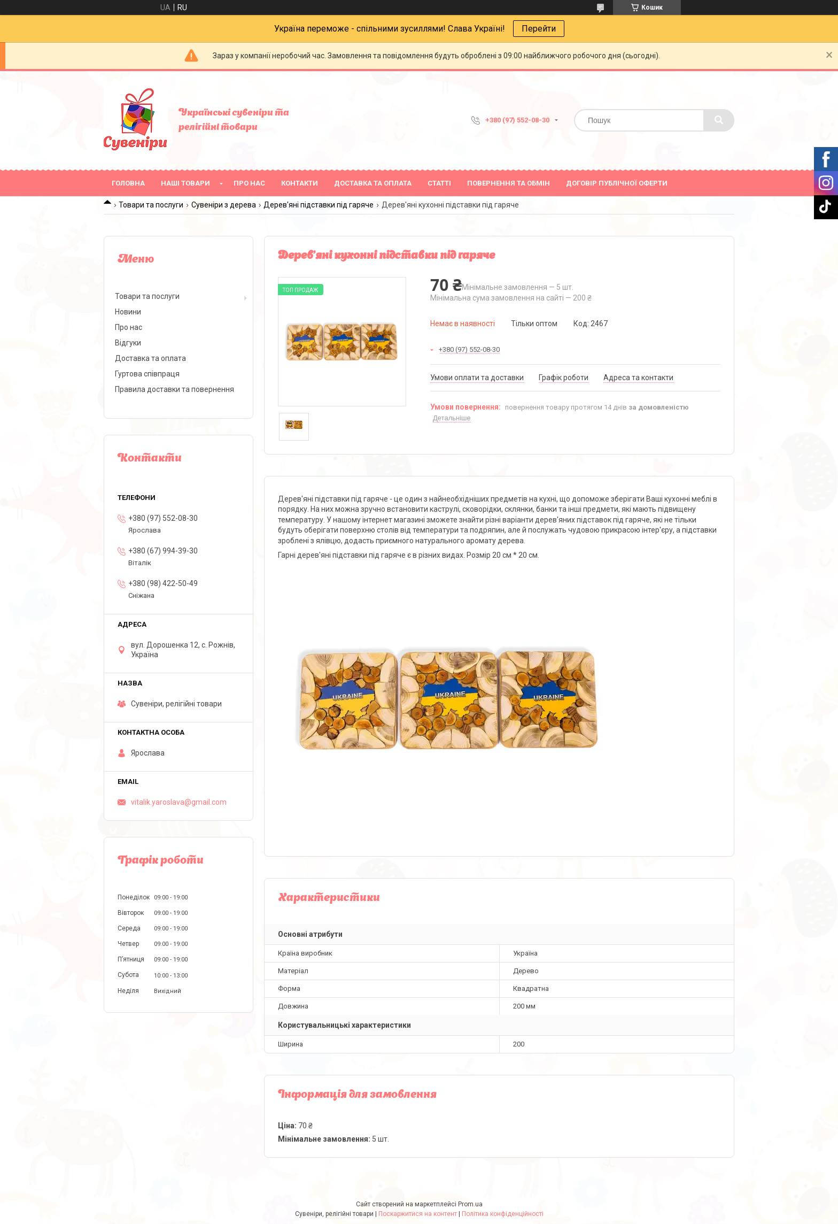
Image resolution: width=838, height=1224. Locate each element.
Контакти (299, 183)
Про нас (249, 183)
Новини (128, 311)
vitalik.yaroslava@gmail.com (179, 802)
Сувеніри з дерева (223, 205)
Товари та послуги (151, 205)
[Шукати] (718, 120)
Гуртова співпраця (147, 373)
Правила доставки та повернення (174, 389)
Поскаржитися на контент (417, 1214)
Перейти (539, 29)
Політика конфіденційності (503, 1214)
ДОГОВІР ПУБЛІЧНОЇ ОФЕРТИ (617, 183)
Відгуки (128, 342)
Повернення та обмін (508, 183)
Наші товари (185, 183)
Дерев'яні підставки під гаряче (318, 205)
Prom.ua (470, 1204)
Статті (439, 183)
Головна (128, 183)
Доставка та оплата (373, 183)
